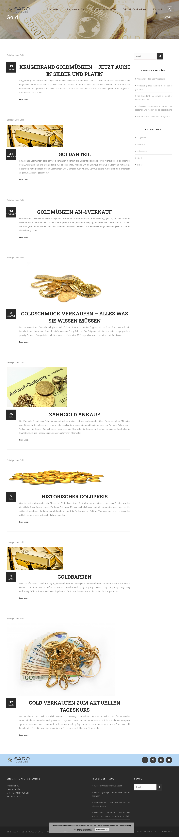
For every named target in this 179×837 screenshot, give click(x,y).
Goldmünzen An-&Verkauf (74, 212)
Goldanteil (75, 154)
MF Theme (149, 831)
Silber (139, 164)
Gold (139, 158)
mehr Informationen (84, 829)
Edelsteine (142, 151)
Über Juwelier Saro (32, 832)
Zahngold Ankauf (74, 414)
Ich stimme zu (101, 830)
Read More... (24, 99)
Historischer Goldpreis (74, 496)
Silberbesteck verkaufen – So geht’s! (153, 116)
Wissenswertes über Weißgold (151, 79)
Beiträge (141, 144)
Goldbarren (74, 576)
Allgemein (141, 137)
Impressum (12, 832)
